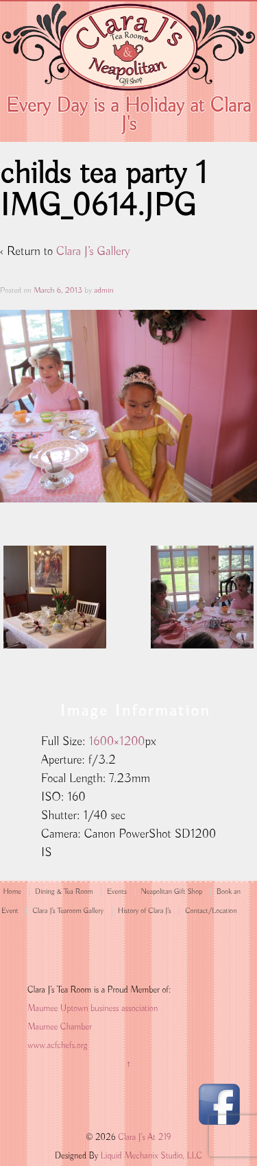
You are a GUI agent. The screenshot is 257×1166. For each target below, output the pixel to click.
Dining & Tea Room (64, 892)
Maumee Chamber (59, 1027)
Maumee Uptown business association (92, 1009)
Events (117, 892)
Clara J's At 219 (143, 1137)
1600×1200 (117, 741)
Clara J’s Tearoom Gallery (67, 911)
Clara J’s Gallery (93, 251)
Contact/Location (210, 911)
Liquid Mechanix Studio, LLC (151, 1156)
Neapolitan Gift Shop (172, 892)
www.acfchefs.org (57, 1046)
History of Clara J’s (144, 911)
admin (103, 290)
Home (12, 892)
